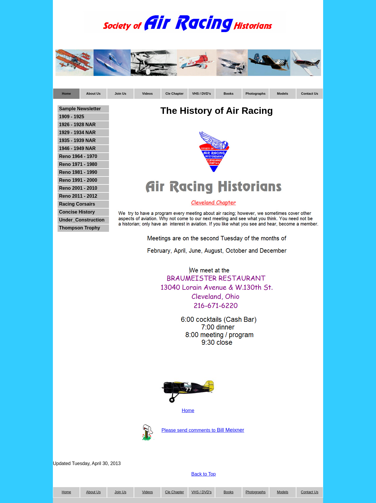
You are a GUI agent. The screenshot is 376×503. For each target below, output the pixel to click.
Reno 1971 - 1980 (78, 164)
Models (282, 93)
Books (229, 93)
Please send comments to (189, 430)
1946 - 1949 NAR (77, 148)
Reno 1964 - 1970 (78, 156)
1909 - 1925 (71, 116)
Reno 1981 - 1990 (78, 172)
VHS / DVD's (201, 93)
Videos (147, 93)
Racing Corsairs (77, 203)
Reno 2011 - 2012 (78, 196)
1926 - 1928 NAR (77, 124)
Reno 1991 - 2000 (78, 180)
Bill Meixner (230, 430)
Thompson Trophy (79, 227)
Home (66, 93)
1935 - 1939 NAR (77, 140)
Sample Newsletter (80, 108)
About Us (93, 93)
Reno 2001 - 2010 (78, 188)
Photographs (256, 93)
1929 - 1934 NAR (77, 132)
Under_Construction (82, 219)
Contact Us (309, 93)
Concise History (77, 211)
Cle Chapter (174, 93)
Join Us (120, 93)
